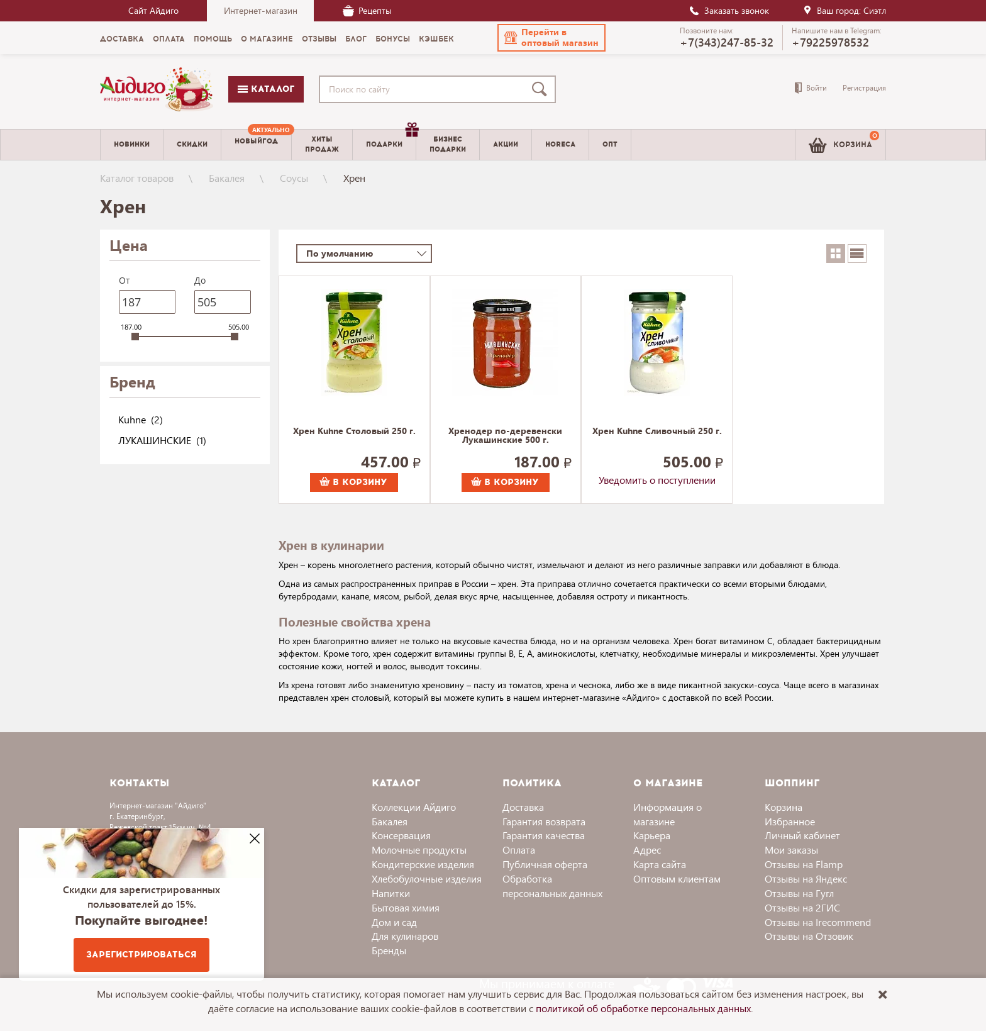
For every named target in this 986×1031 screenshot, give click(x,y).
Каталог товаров (137, 177)
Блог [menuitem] (356, 39)
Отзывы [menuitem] (319, 39)
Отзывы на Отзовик (809, 935)
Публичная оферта (544, 864)
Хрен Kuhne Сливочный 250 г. (657, 431)
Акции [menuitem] (505, 144)
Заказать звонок (729, 10)
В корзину (353, 482)
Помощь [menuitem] (213, 39)
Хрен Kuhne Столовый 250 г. (354, 431)
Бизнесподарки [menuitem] (447, 144)
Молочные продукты (419, 849)
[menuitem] (256, 145)
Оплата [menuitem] (169, 39)
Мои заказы (791, 849)
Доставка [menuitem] (122, 39)
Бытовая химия (406, 907)
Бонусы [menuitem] (392, 39)
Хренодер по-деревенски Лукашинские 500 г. (505, 435)
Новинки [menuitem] (132, 144)
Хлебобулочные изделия (427, 878)
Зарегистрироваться (141, 954)
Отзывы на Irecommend (818, 921)
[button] (551, 38)
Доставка (523, 806)
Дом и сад (394, 921)
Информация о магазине (667, 814)
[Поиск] (542, 89)
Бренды (389, 950)
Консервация (401, 835)
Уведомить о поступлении (657, 479)
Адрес (647, 849)
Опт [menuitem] (610, 144)
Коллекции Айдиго (414, 806)
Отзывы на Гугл (799, 893)
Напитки (391, 893)
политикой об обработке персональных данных (643, 1008)
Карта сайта (659, 864)
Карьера (651, 835)
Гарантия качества (543, 835)
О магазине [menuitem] (267, 39)
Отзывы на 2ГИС (802, 907)
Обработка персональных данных (552, 886)
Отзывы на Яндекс (806, 878)
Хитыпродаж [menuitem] (322, 144)
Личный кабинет (802, 835)
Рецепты (367, 10)
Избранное (790, 821)
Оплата (518, 849)
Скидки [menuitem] (192, 144)
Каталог (266, 89)
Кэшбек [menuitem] (436, 39)
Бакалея (227, 177)
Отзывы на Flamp (804, 864)
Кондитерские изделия (423, 864)
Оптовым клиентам (677, 878)
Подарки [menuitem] (391, 140)
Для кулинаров (405, 935)
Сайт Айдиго (153, 10)
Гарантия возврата (543, 821)
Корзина (783, 806)
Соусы (294, 177)
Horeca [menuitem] (560, 144)
